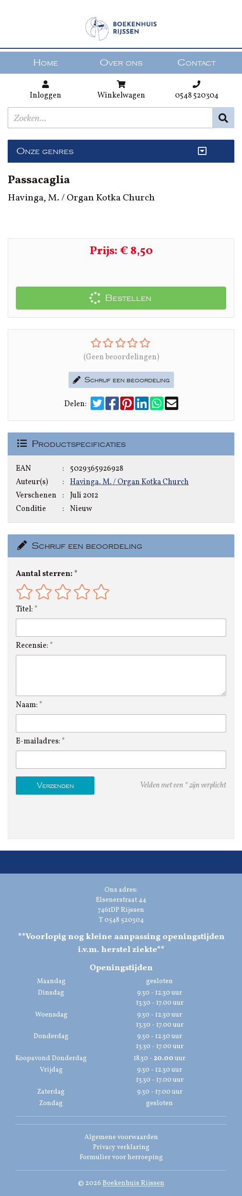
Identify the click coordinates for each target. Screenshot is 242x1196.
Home (45, 62)
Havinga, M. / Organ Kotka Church (129, 482)
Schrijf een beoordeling (121, 380)
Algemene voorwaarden (121, 1137)
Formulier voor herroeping (121, 1157)
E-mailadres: (38, 741)
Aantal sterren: (44, 574)
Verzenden (55, 785)
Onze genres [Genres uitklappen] (44, 151)
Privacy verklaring (121, 1147)
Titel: (24, 609)
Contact (196, 62)
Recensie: (32, 646)
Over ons (121, 62)
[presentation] (77, 816)
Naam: (27, 705)
